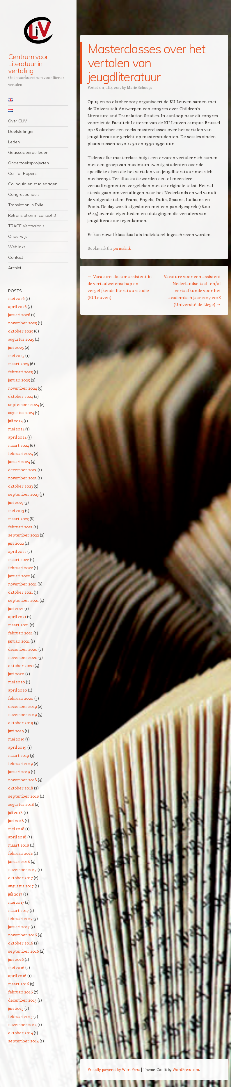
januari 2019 (19, 771)
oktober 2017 (20, 877)
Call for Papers (22, 173)
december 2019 (22, 706)
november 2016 (22, 935)
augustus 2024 (21, 412)
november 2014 (22, 1024)
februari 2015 (20, 1016)
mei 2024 (16, 429)
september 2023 (23, 494)
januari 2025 (19, 380)
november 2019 (22, 714)
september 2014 (23, 1041)
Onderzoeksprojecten (28, 163)
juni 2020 (16, 673)
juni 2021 (16, 608)
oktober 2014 (20, 1032)
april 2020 (17, 690)
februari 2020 (20, 698)
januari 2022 (19, 575)
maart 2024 (18, 445)
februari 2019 (20, 763)
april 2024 (17, 437)
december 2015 (22, 1000)
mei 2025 (16, 355)
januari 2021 (19, 641)
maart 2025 (18, 363)
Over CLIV (17, 121)
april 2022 (17, 551)
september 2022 (23, 535)
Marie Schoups (139, 87)
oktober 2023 (20, 486)
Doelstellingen (21, 131)
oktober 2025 (20, 331)
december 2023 (22, 469)
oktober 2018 (20, 788)
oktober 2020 (21, 665)
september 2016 (23, 951)
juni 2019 (16, 731)
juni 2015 (16, 1008)
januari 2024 (19, 461)
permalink (122, 248)
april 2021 (17, 616)
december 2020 (23, 649)
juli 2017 (15, 894)
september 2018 (23, 796)
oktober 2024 (20, 396)
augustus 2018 (21, 804)
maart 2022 (18, 559)
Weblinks (17, 246)
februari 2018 (20, 853)
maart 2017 (18, 910)
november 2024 (22, 388)
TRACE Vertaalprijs (26, 225)
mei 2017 (16, 902)
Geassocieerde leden (28, 152)
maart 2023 (18, 518)
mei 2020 (16, 682)
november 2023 (22, 478)
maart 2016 (18, 983)
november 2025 (22, 323)
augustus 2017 (21, 886)
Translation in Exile (25, 204)
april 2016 (17, 975)
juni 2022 (16, 543)
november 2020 (23, 657)
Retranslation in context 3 (32, 215)
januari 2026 (19, 314)
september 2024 (23, 404)
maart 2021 (18, 624)
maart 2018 (18, 845)
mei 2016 (16, 967)
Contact (15, 257)
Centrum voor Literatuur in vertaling (28, 63)
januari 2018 (19, 861)
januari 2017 (19, 926)
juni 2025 (16, 347)
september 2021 (23, 600)
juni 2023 (16, 502)
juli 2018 (15, 812)
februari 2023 (20, 527)
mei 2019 (16, 739)
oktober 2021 (20, 592)
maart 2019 (18, 755)
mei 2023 (16, 510)
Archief (14, 267)
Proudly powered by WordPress (114, 1069)
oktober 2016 (20, 943)
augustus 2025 (21, 339)
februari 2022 (20, 567)
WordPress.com (186, 1069)
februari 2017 (20, 918)
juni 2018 (16, 820)
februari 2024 (20, 453)
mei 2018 (16, 828)
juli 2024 (15, 420)
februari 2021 (20, 633)
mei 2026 (16, 298)
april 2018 (17, 837)
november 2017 (22, 869)
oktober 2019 (20, 722)
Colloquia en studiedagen (32, 184)
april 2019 (17, 747)
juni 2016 (16, 959)
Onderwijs (17, 236)
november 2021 (22, 584)
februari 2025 (20, 371)
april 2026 (17, 306)
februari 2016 (20, 992)
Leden (14, 142)
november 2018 (22, 779)
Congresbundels (24, 194)
